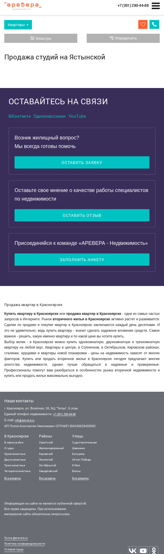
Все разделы (12, 478)
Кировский (46, 453)
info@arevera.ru (25, 420)
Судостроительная (84, 442)
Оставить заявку (82, 162)
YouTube (77, 116)
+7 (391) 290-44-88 (64, 414)
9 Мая (76, 465)
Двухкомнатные (15, 459)
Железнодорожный (51, 448)
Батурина (78, 453)
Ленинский (46, 459)
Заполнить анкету (82, 259)
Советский (46, 442)
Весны (76, 471)
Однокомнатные (14, 453)
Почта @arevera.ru (16, 537)
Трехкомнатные (14, 465)
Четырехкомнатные (17, 471)
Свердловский (48, 471)
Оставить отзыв (82, 215)
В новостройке (13, 442)
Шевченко (78, 448)
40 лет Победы (81, 459)
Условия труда (13, 549)
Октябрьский (47, 465)
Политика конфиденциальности (24, 543)
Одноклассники (50, 116)
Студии (9, 448)
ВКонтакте (20, 116)
